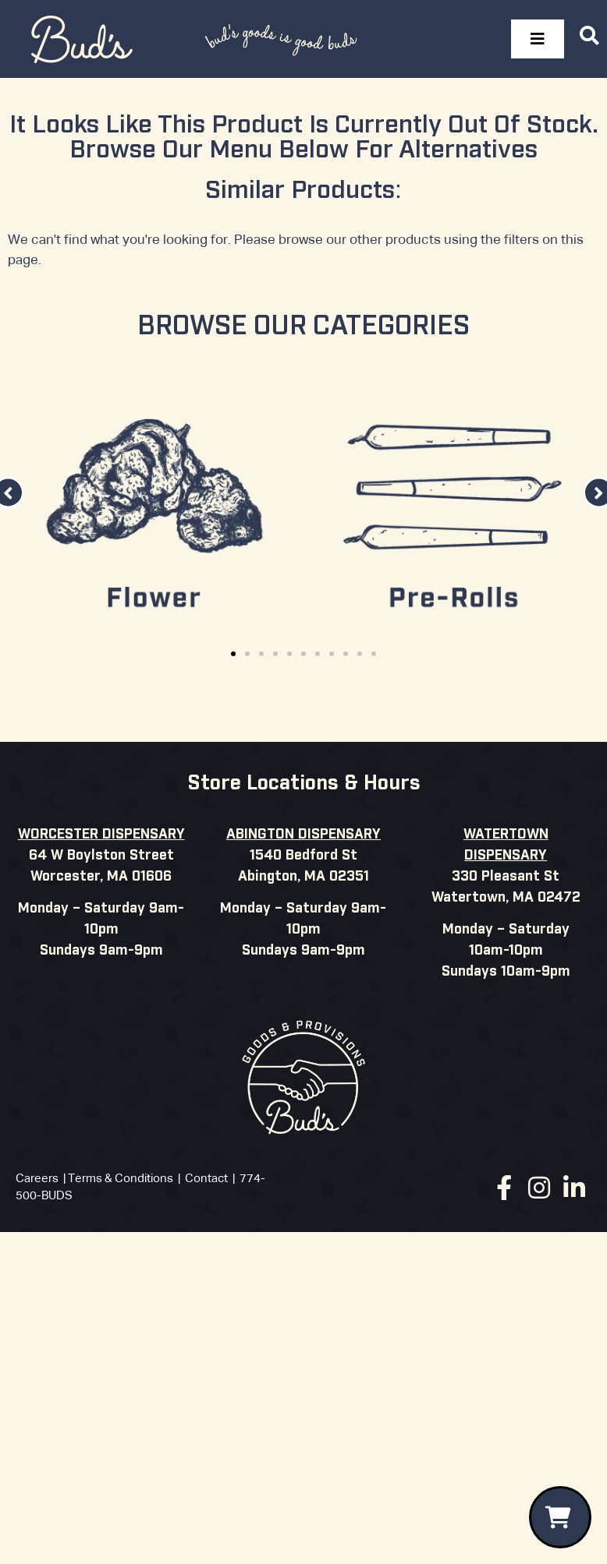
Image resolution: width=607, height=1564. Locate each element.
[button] (233, 653)
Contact (206, 1178)
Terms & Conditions (120, 1178)
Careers (37, 1178)
